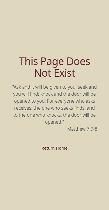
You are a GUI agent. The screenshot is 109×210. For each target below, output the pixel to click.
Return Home (55, 148)
